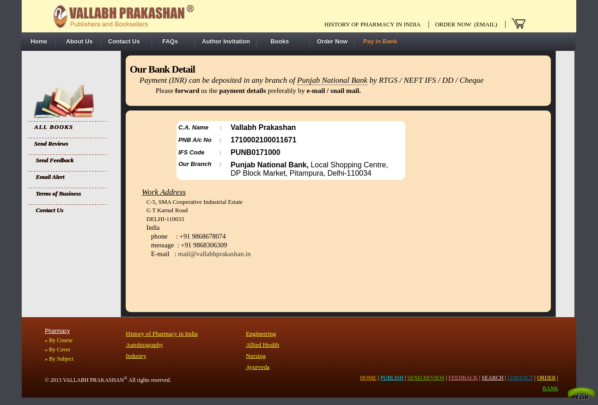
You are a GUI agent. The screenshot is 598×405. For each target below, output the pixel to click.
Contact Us (124, 41)
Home (37, 41)
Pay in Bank (379, 41)
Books (276, 41)
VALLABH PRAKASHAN (95, 380)
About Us (78, 41)
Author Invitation (226, 41)
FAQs (168, 41)
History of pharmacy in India (372, 24)
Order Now (332, 41)
